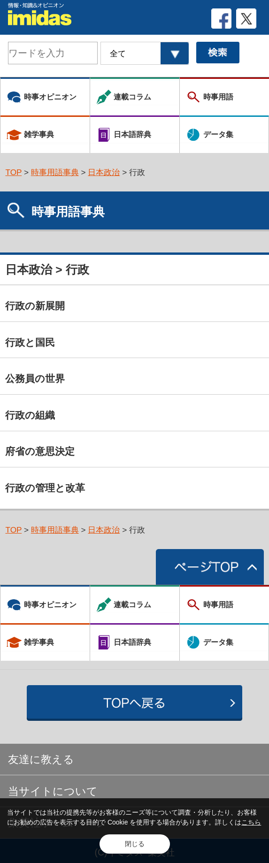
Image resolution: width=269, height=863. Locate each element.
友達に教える (41, 759)
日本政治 (104, 172)
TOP (13, 172)
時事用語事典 (55, 172)
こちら (251, 822)
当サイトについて (53, 791)
